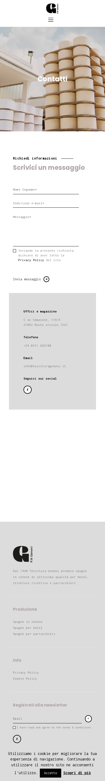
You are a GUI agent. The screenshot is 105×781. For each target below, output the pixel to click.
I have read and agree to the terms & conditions (54, 727)
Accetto (50, 773)
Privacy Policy (31, 260)
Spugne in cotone (27, 621)
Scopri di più (77, 772)
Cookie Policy (25, 678)
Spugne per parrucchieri (34, 633)
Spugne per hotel (27, 627)
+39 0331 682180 (37, 345)
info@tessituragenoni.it (44, 366)
